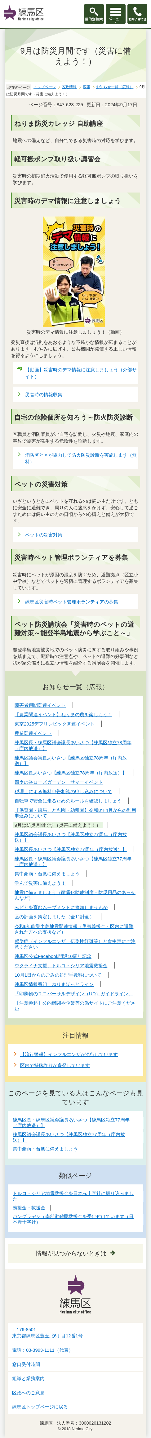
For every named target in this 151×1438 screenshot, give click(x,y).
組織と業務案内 (28, 1378)
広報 (86, 87)
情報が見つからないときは (71, 1253)
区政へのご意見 (28, 1392)
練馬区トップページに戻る (40, 1406)
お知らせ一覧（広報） (114, 87)
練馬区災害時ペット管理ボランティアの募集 (71, 601)
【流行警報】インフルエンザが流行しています (69, 1054)
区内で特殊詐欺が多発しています (55, 1065)
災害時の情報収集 (43, 394)
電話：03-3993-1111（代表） (42, 1350)
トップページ (44, 87)
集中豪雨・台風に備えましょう (45, 1148)
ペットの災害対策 (43, 534)
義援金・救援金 (29, 1207)
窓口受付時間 (26, 1364)
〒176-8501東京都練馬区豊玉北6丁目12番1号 (47, 1333)
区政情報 (69, 87)
